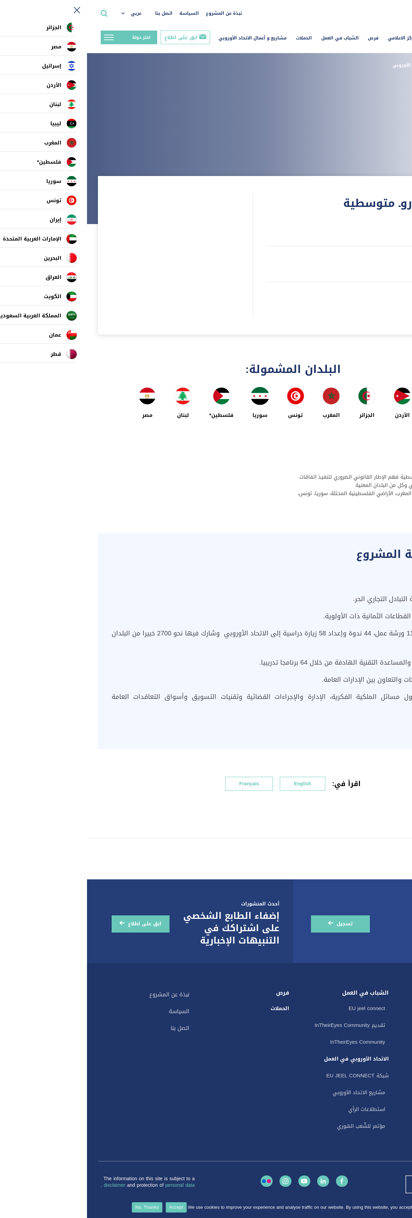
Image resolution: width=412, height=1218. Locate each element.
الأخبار (391, 1006)
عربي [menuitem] (49, 13)
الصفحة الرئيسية (382, 65)
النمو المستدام (378, 821)
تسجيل (258, 923)
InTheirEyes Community (270, 1042)
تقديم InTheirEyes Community (263, 1025)
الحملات (217, 38)
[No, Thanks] (403, 1207)
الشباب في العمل (253, 38)
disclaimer (28, 1185)
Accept (89, 1207)
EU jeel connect (280, 1008)
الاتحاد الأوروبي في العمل (269, 1059)
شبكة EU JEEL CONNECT (270, 1075)
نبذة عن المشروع (137, 13)
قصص (394, 1047)
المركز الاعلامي (317, 38)
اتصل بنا (77, 13)
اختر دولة (54, 37)
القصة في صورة (378, 1089)
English (215, 783)
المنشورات (386, 1034)
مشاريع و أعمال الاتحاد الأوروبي (166, 38)
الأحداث (389, 1020)
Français (162, 783)
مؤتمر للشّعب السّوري (274, 1126)
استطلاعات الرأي (378, 1102)
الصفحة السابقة (375, 92)
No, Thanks (60, 1207)
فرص (286, 38)
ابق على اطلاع (94, 37)
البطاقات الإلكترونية (374, 1061)
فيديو (391, 1075)
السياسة (102, 13)
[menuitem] (47, 14)
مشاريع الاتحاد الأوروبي (330, 65)
